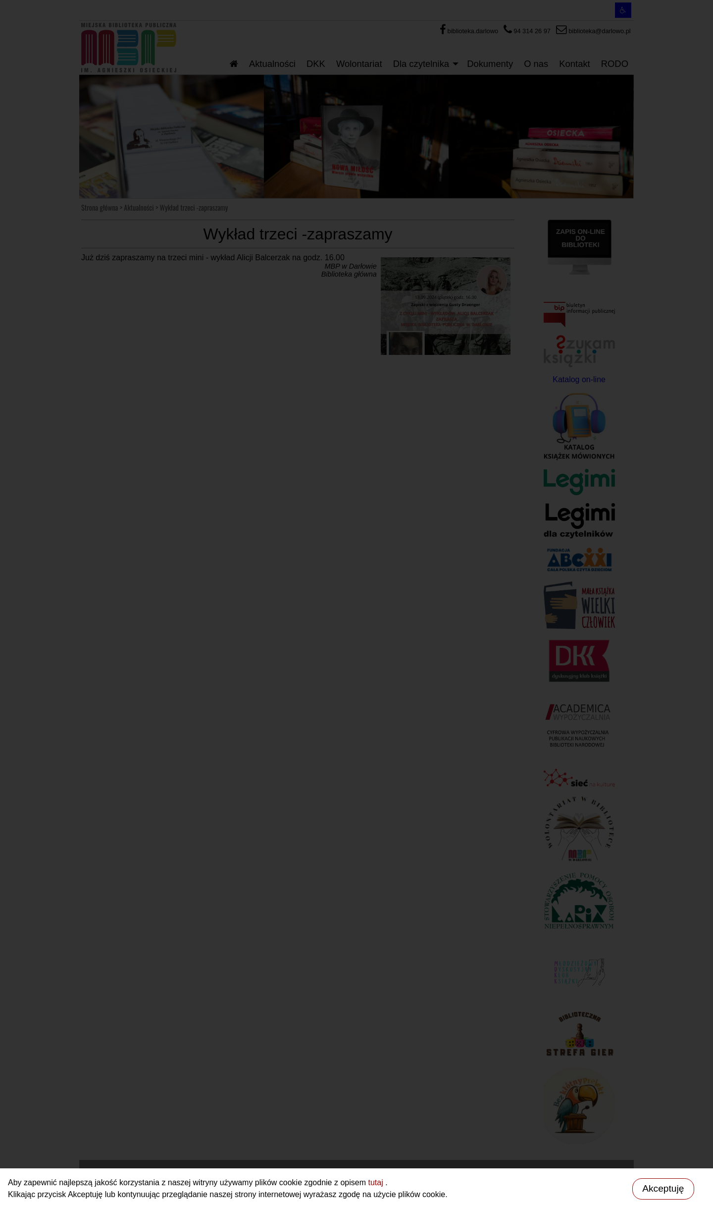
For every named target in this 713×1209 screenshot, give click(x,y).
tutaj (376, 1182)
